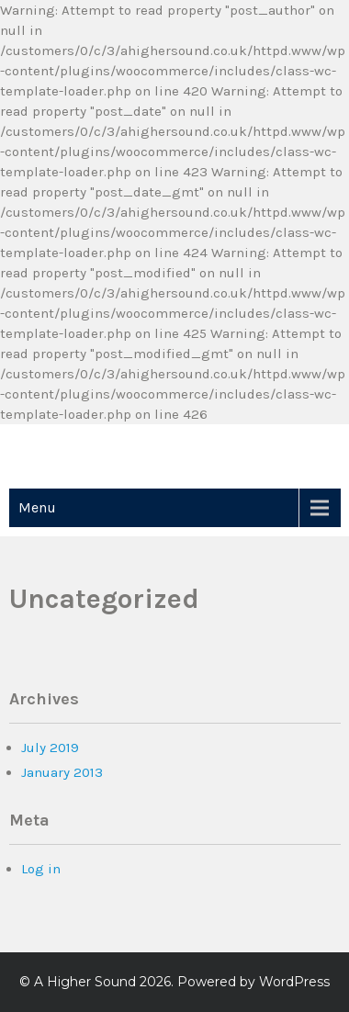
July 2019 (50, 747)
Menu (37, 507)
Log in (41, 868)
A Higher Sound (85, 981)
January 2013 (62, 772)
